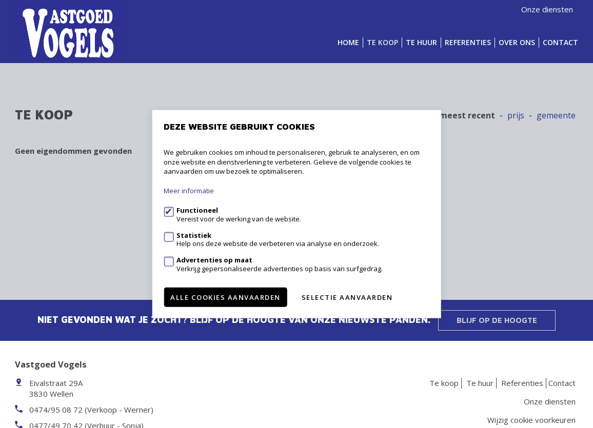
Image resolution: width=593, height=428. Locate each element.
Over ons (517, 42)
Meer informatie (189, 190)
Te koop (382, 42)
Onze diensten (547, 9)
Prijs (515, 115)
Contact (560, 42)
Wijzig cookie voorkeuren (531, 420)
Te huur (421, 42)
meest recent (467, 115)
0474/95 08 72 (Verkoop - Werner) (91, 409)
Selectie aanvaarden (347, 296)
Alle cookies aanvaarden (225, 296)
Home (348, 42)
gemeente (556, 115)
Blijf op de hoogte (497, 320)
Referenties (468, 42)
